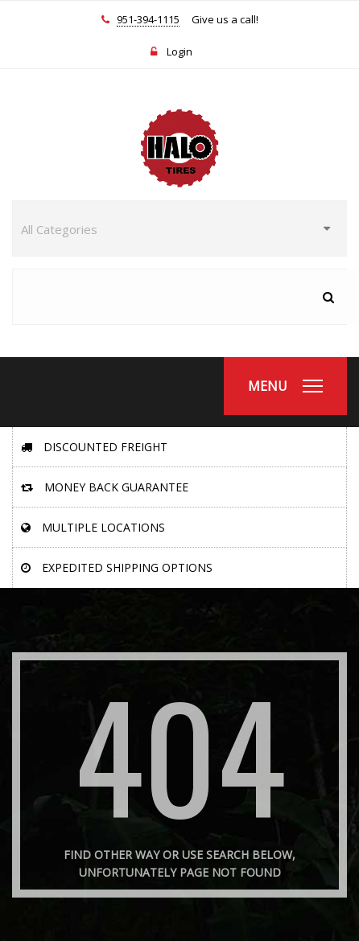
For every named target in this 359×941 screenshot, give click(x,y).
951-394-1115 (148, 20)
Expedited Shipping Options (117, 567)
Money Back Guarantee (104, 487)
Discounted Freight (94, 446)
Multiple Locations (93, 527)
